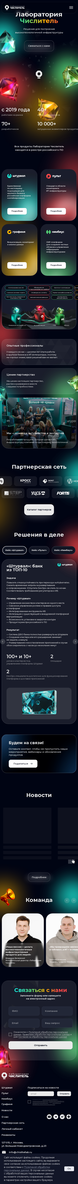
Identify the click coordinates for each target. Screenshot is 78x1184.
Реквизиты (8, 1135)
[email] (24, 1023)
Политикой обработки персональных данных (45, 1100)
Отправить (40, 1045)
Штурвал (7, 1087)
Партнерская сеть (13, 1122)
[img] (19, 195)
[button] (39, 45)
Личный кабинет (12, 1129)
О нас (5, 1116)
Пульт (5, 1093)
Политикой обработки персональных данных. (27, 1169)
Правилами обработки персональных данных (46, 1034)
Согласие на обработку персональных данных (42, 1037)
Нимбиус (7, 1098)
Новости (7, 1110)
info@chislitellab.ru (20, 1152)
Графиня (7, 1104)
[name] (24, 1011)
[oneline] (57, 1011)
